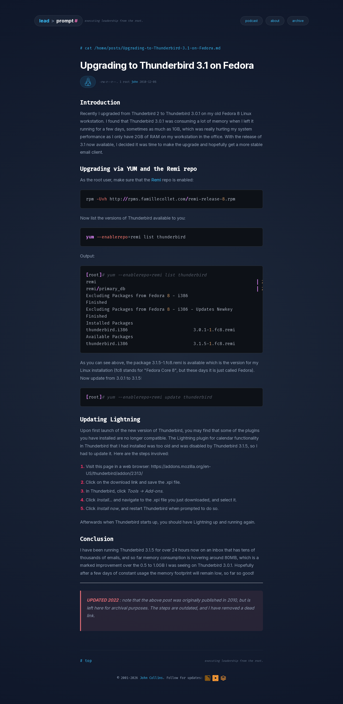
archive (298, 21)
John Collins (151, 678)
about (275, 21)
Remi (156, 179)
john (134, 82)
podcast (251, 21)
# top (86, 660)
